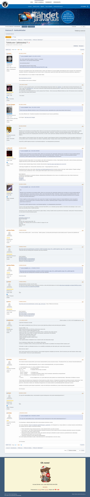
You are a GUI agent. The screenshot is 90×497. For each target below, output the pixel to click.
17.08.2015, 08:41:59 (22, 265)
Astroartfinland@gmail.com (28, 261)
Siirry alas (8, 49)
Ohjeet (73, 494)
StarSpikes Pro (30, 88)
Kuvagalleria (21, 178)
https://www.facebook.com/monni (25, 78)
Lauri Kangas (11, 104)
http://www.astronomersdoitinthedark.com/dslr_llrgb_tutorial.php (32, 303)
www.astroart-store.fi (23, 257)
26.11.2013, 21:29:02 (23, 84)
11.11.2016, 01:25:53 (23, 320)
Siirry (65, 450)
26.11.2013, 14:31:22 (22, 53)
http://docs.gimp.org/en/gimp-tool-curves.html (56, 164)
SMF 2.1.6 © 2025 (7, 494)
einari (9, 281)
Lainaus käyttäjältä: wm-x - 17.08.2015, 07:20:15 (30, 268)
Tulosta (82, 49)
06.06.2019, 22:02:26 (23, 412)
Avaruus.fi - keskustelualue (15, 30)
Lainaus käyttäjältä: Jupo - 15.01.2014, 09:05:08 (30, 150)
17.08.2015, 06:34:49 (22, 230)
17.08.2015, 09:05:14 (22, 281)
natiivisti (59, 86)
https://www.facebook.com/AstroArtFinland (27, 259)
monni (9, 53)
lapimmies (10, 320)
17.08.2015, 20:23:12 (22, 301)
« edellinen (75, 45)
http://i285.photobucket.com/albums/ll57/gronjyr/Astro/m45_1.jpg (33, 67)
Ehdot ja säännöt (78, 494)
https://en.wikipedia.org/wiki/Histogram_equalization (39, 424)
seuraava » (81, 45)
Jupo (9, 126)
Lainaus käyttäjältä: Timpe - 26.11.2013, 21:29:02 (30, 107)
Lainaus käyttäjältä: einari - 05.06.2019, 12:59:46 (30, 415)
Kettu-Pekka (11, 230)
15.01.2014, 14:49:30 (22, 184)
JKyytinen (10, 184)
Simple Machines (14, 494)
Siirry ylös (8, 444)
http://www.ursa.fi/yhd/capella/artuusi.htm (44, 169)
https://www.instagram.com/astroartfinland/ (27, 258)
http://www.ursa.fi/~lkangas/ (30, 117)
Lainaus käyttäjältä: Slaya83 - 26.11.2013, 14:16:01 (31, 56)
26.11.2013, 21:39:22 (22, 104)
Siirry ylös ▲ (83, 494)
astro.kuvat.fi (21, 177)
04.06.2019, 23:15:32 (22, 359)
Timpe (9, 84)
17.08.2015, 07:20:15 (22, 246)
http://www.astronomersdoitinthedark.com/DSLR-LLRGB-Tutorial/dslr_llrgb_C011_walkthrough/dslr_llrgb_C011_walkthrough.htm (45, 248)
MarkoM (10, 148)
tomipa (10, 359)
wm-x (9, 246)
